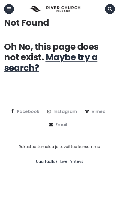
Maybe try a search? (50, 62)
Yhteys (76, 161)
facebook (24, 112)
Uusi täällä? (47, 161)
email (57, 125)
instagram (61, 112)
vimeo (94, 112)
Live (63, 161)
